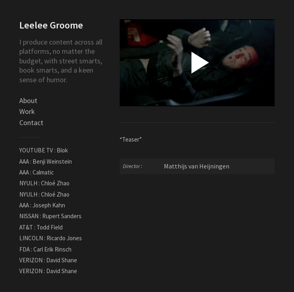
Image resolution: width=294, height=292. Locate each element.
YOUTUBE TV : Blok (43, 150)
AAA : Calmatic (36, 172)
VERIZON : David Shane (48, 260)
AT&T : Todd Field (41, 227)
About (28, 100)
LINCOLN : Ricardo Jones (50, 238)
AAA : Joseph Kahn (42, 205)
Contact (31, 122)
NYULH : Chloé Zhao (44, 183)
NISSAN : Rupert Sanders (50, 216)
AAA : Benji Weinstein (45, 161)
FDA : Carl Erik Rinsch (45, 249)
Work (27, 111)
